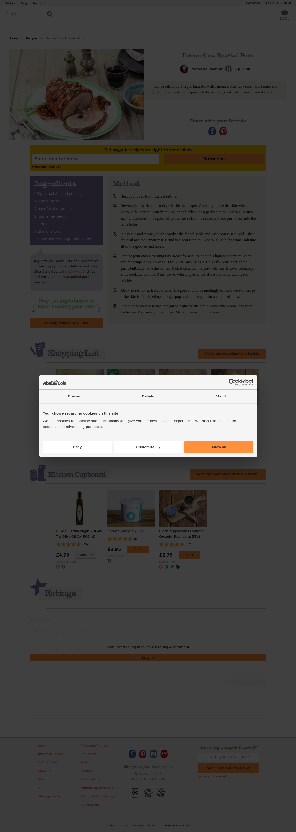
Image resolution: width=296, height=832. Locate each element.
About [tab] (220, 396)
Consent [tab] (75, 396)
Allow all (219, 447)
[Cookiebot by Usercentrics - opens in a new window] (232, 382)
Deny (77, 447)
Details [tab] (148, 396)
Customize (148, 447)
